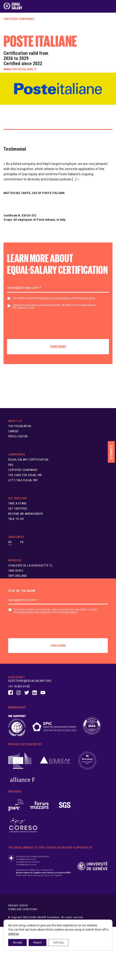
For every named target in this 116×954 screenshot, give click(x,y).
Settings (58, 942)
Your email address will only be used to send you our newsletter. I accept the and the (55, 611)
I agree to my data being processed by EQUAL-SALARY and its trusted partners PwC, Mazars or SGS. (54, 306)
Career (13, 431)
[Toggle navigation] (109, 6)
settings (13, 933)
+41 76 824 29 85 (19, 686)
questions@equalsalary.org (29, 680)
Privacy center (18, 905)
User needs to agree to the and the (53, 298)
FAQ (10, 464)
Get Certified (17, 508)
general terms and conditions (55, 298)
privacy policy (87, 298)
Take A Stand (17, 503)
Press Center (18, 436)
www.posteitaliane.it (20, 69)
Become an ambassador (25, 513)
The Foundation (19, 426)
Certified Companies (19, 19)
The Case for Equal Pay (25, 475)
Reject (37, 942)
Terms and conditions (22, 909)
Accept (17, 942)
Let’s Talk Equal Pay (23, 480)
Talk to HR (16, 519)
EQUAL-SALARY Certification (28, 459)
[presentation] (42, 322)
